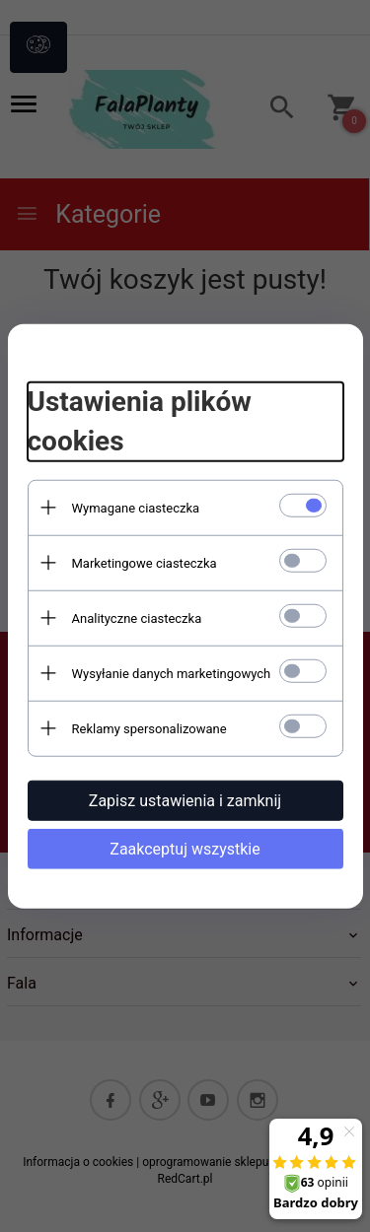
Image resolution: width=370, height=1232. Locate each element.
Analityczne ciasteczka (137, 617)
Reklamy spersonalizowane (149, 727)
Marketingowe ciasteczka (144, 562)
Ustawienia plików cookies (140, 421)
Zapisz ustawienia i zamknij (185, 799)
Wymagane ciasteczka (136, 507)
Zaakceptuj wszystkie (184, 848)
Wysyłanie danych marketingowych (171, 672)
